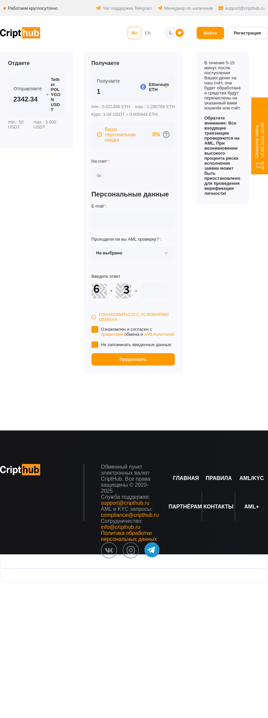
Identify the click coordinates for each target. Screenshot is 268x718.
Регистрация (247, 32)
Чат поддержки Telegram (127, 8)
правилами (112, 334)
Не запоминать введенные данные (136, 344)
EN (148, 32)
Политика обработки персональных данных (129, 536)
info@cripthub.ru (120, 527)
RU (134, 32)
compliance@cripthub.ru (130, 515)
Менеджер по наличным (188, 8)
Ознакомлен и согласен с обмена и (137, 332)
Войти (210, 32)
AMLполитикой (159, 334)
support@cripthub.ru (245, 8)
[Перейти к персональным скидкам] (166, 134)
